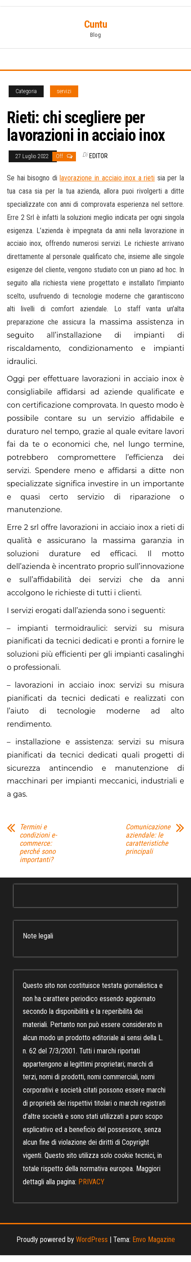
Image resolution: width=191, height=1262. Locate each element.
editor (98, 156)
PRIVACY (91, 1181)
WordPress (92, 1239)
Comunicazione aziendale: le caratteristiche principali (148, 839)
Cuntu (95, 24)
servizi (64, 91)
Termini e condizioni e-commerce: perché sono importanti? (38, 843)
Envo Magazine (153, 1239)
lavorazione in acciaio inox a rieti (107, 178)
